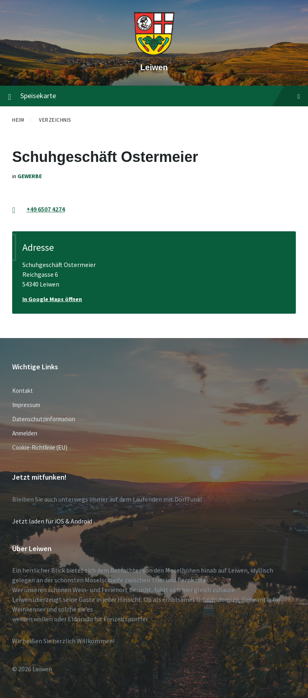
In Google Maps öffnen (52, 299)
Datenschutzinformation (43, 419)
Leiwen (154, 67)
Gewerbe (29, 176)
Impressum (26, 405)
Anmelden (24, 433)
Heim (18, 119)
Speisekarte (154, 96)
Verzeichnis (55, 119)
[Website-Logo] (154, 53)
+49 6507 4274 (45, 209)
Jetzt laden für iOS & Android (52, 521)
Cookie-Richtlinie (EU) (39, 447)
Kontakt (22, 390)
